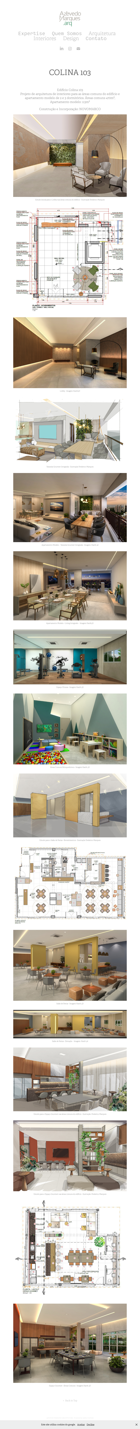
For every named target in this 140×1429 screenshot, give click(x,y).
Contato (96, 38)
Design (71, 38)
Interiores (44, 38)
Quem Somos (67, 33)
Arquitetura (102, 33)
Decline (90, 1424)
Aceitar (81, 1424)
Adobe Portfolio (88, 1418)
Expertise (31, 33)
